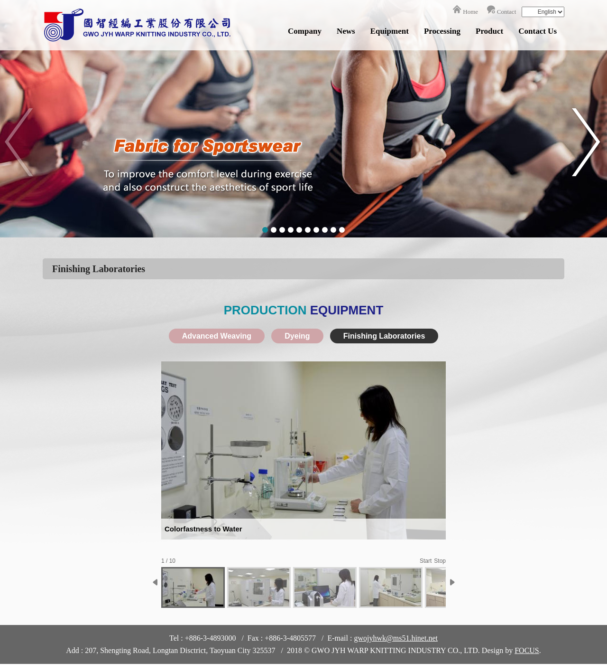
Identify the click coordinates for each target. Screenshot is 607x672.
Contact (506, 11)
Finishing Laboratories (384, 336)
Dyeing (297, 336)
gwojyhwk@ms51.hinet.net (396, 638)
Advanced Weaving (216, 336)
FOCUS (527, 650)
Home (470, 11)
